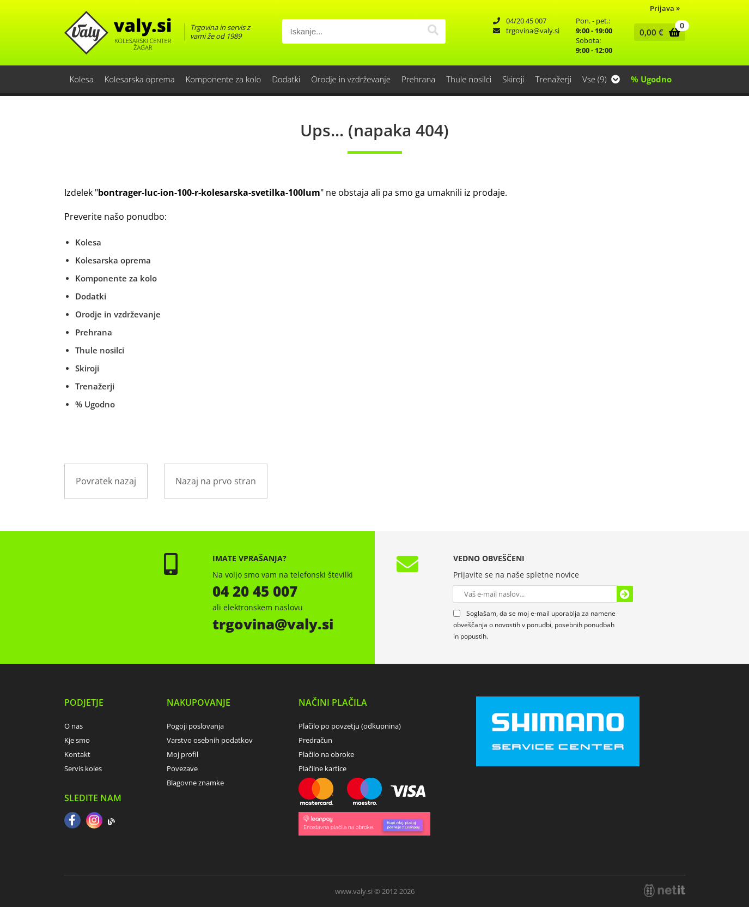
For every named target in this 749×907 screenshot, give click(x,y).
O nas (73, 726)
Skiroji (513, 79)
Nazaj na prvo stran (215, 481)
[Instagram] (94, 821)
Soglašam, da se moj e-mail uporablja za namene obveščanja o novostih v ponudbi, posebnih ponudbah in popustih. (534, 625)
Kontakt (77, 754)
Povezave (182, 768)
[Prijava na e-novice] (625, 594)
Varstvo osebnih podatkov (210, 740)
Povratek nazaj (106, 481)
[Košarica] (657, 32)
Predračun (315, 740)
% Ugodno (651, 79)
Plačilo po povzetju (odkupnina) (350, 726)
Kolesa (82, 79)
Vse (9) (601, 79)
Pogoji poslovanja (195, 726)
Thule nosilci (468, 79)
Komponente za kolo (223, 79)
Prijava (665, 8)
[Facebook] (72, 821)
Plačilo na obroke (326, 754)
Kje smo (77, 740)
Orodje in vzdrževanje (351, 79)
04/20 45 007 (526, 21)
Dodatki (286, 79)
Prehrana (418, 79)
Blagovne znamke (195, 783)
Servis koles (83, 768)
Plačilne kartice (322, 768)
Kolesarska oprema (140, 79)
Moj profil (182, 754)
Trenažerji (553, 79)
